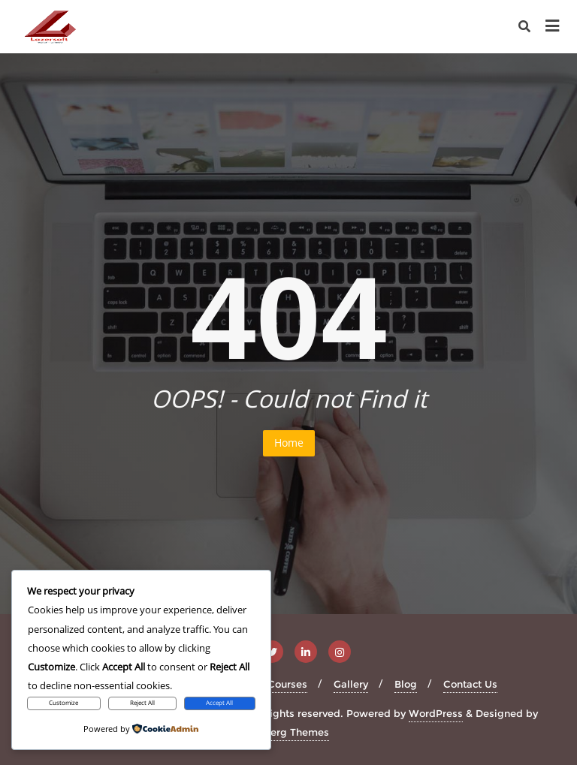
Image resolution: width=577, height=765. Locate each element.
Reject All (142, 702)
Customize (63, 702)
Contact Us (470, 684)
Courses (287, 684)
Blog (405, 684)
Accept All (219, 702)
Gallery (351, 684)
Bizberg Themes (289, 732)
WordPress (436, 713)
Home (289, 442)
